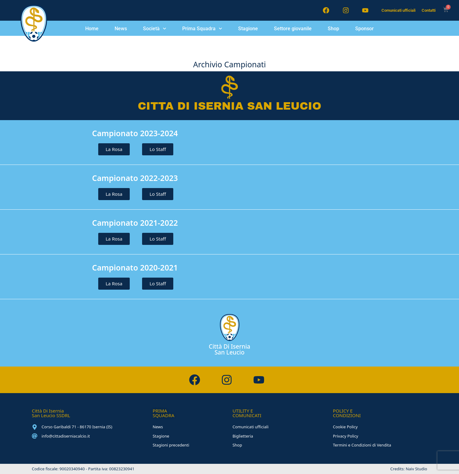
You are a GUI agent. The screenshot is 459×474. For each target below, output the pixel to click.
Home (92, 28)
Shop (333, 28)
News (121, 28)
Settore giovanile (293, 28)
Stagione (248, 28)
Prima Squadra (202, 28)
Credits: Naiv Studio (408, 469)
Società (154, 28)
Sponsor (364, 28)
